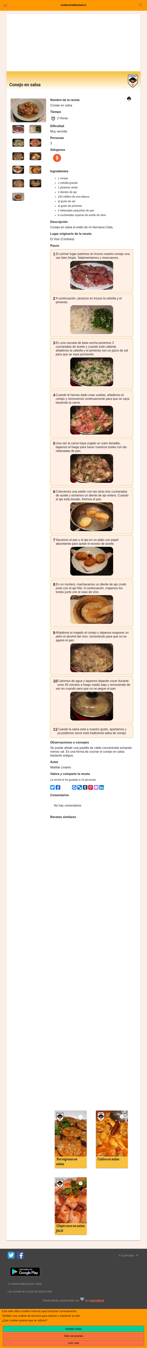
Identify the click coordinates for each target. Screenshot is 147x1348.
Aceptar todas (73, 1328)
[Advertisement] (73, 42)
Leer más (73, 1343)
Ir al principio (129, 1255)
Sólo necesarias (73, 1335)
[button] (5, 5)
